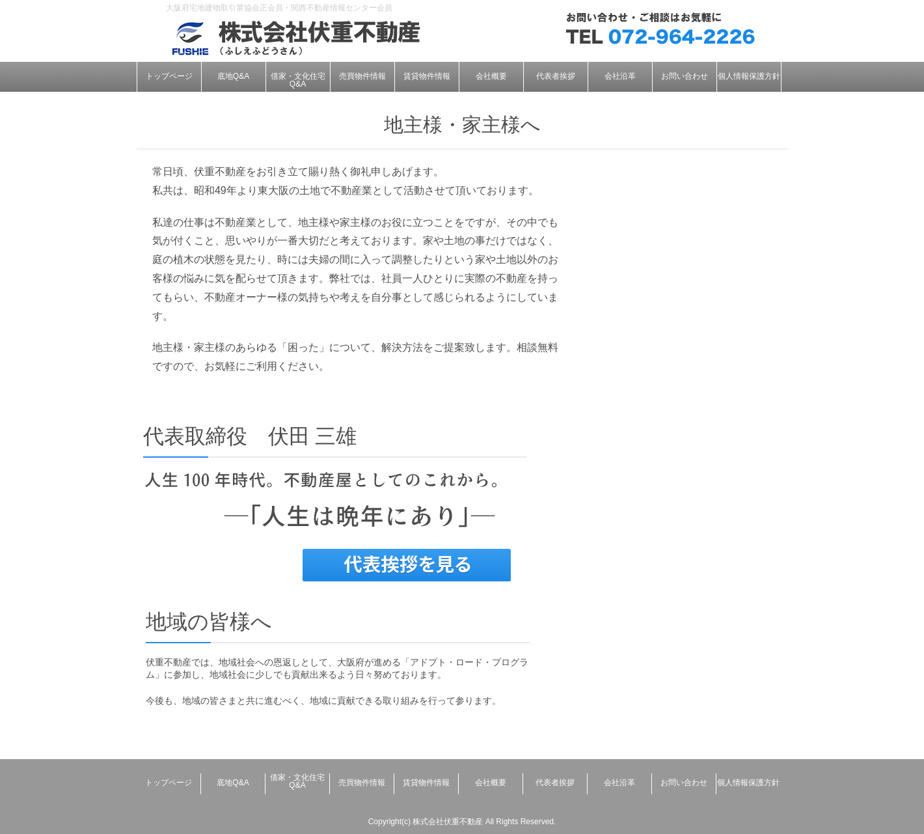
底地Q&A (233, 76)
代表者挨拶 (555, 76)
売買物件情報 (362, 76)
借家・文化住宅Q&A (298, 80)
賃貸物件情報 (426, 76)
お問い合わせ (684, 76)
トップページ (169, 76)
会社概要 (491, 76)
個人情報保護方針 (749, 76)
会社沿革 (620, 76)
